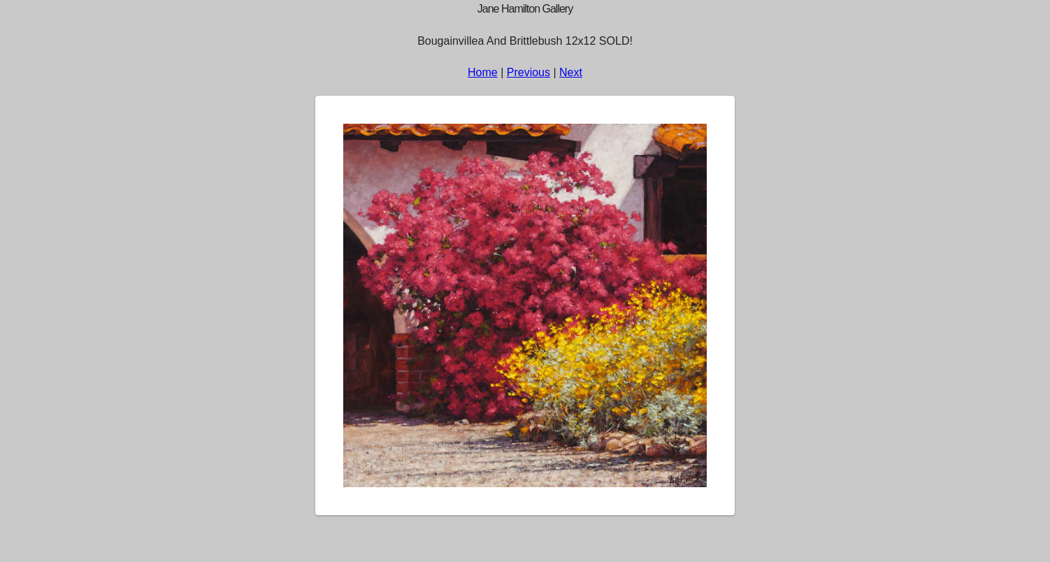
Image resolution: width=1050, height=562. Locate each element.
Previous (528, 72)
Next (570, 72)
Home (483, 72)
